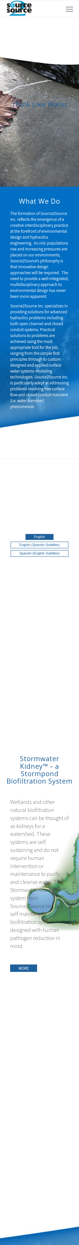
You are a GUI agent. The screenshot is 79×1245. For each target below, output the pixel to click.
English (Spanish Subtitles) (39, 545)
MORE (24, 968)
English (39, 537)
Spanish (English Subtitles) (39, 553)
